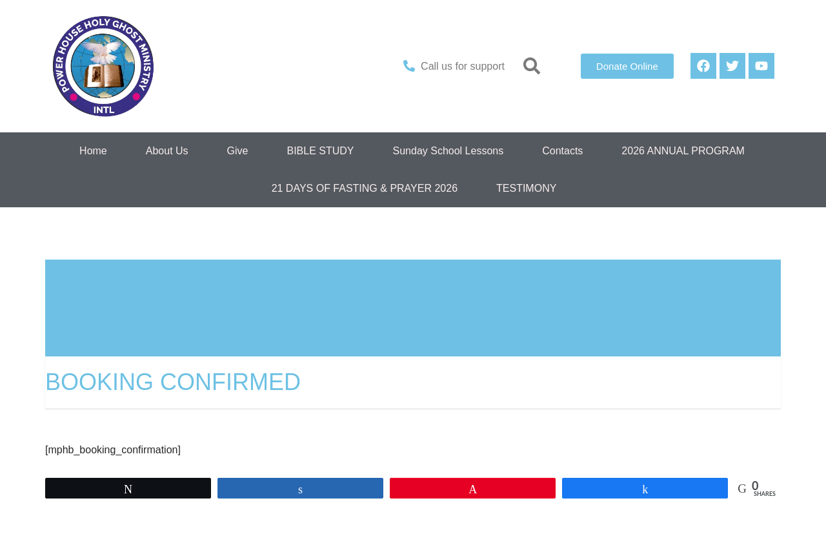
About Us (167, 150)
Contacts (562, 150)
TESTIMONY (526, 188)
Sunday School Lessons (448, 150)
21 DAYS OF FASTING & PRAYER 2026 (365, 188)
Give (237, 150)
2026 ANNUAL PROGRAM (683, 150)
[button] (532, 66)
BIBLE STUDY (320, 150)
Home (93, 150)
